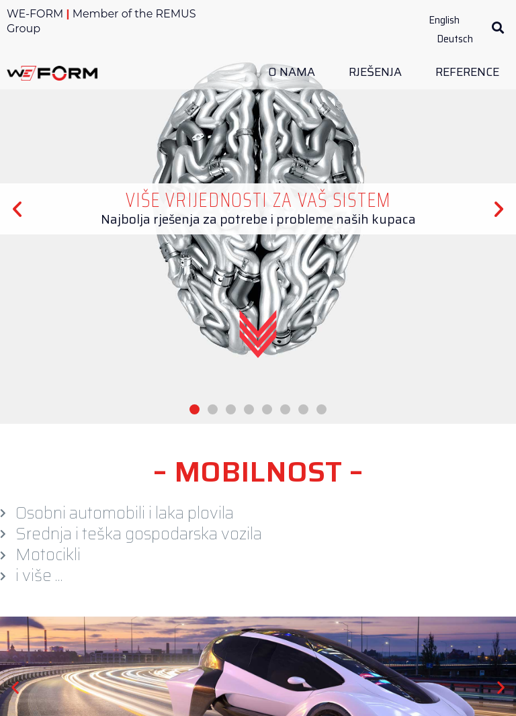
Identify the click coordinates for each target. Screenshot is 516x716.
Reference (467, 72)
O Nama (295, 72)
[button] (497, 28)
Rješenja (378, 72)
